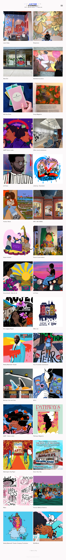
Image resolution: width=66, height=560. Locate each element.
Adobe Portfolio (36, 557)
